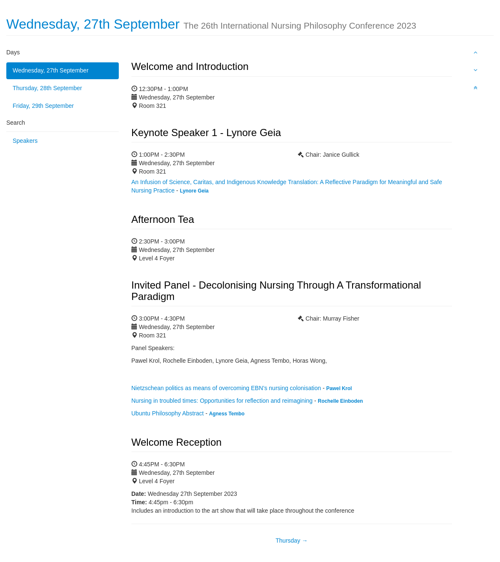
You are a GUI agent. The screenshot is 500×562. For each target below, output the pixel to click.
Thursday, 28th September (47, 88)
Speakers (25, 140)
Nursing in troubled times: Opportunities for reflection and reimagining (222, 400)
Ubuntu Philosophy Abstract (167, 413)
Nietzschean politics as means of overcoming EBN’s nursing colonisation (226, 388)
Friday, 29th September (43, 105)
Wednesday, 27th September (50, 70)
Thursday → (291, 540)
